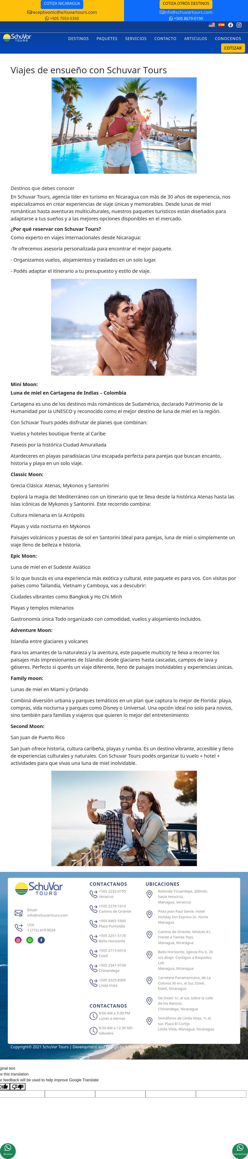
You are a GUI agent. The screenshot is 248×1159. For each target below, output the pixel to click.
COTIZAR (233, 48)
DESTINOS (78, 38)
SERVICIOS (136, 38)
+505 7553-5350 (62, 18)
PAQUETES (107, 38)
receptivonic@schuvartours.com (62, 12)
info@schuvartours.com (186, 12)
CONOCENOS (228, 38)
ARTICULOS (195, 38)
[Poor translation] (17, 1087)
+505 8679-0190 (186, 18)
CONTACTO (166, 38)
